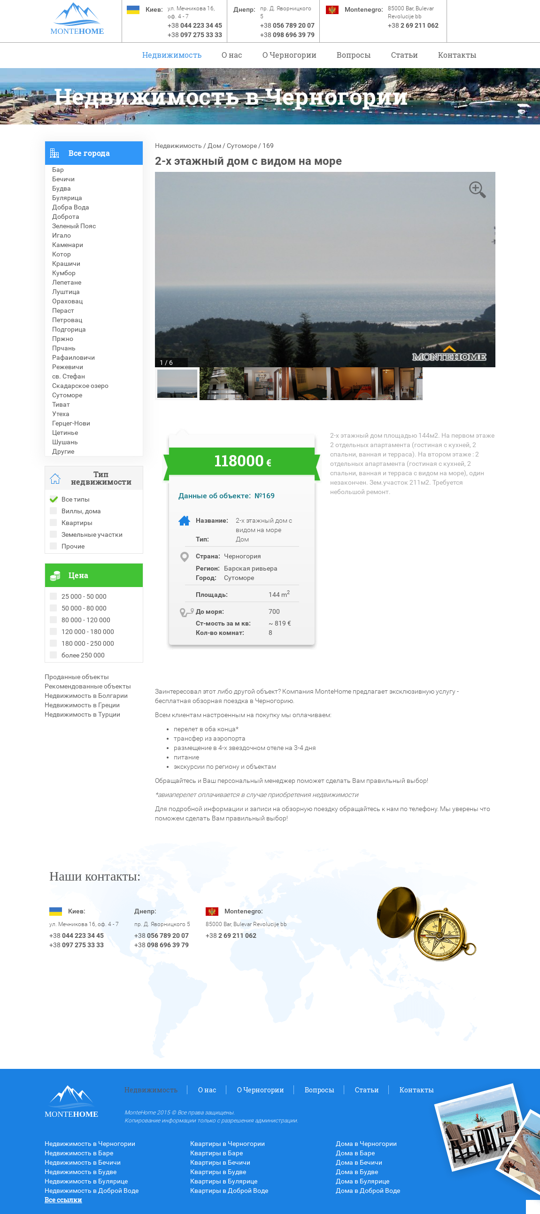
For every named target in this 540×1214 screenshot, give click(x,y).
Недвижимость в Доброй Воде (92, 1190)
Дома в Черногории (366, 1143)
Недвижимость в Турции (82, 714)
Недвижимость (171, 55)
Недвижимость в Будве (80, 1171)
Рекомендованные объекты (88, 686)
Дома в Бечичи (359, 1162)
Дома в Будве (357, 1171)
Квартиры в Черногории (227, 1143)
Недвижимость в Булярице (86, 1181)
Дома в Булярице (362, 1181)
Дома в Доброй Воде (368, 1190)
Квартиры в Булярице (223, 1181)
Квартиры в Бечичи (220, 1162)
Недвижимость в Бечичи (83, 1162)
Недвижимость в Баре (79, 1153)
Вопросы (354, 55)
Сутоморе (242, 145)
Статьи (404, 55)
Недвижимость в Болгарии (86, 695)
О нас (232, 55)
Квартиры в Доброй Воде (229, 1190)
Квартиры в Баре (216, 1153)
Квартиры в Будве (218, 1171)
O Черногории (289, 55)
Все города (89, 153)
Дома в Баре (355, 1153)
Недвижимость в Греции (82, 705)
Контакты (457, 55)
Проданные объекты (77, 676)
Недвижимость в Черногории (90, 1143)
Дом (214, 145)
